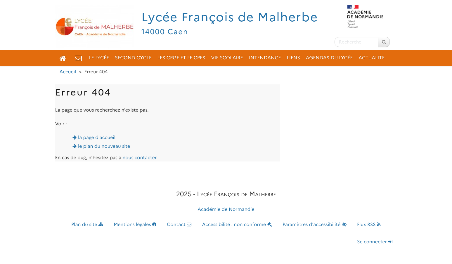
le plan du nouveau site (104, 146)
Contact (179, 224)
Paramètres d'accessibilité (315, 224)
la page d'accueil (96, 137)
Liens (293, 58)
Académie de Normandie (226, 209)
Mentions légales (135, 224)
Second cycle (133, 58)
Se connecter (374, 242)
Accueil (68, 72)
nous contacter (139, 158)
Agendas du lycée (329, 58)
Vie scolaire (227, 58)
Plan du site (87, 224)
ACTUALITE (372, 58)
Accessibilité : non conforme (237, 224)
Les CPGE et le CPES (181, 58)
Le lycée (99, 58)
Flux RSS (369, 224)
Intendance (265, 58)
